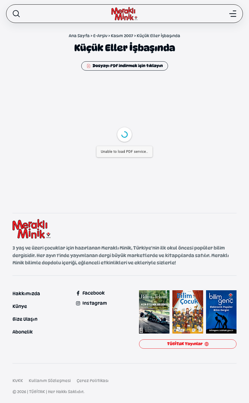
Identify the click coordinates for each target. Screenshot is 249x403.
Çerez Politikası (93, 380)
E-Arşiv (100, 35)
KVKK (17, 380)
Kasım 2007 (122, 35)
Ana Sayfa (79, 35)
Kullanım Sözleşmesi (50, 380)
